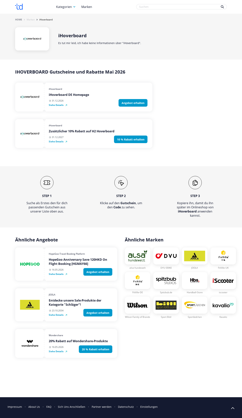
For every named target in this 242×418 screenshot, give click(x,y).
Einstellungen (149, 407)
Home (18, 19)
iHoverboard (46, 19)
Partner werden (102, 407)
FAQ (48, 407)
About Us (34, 407)
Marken (86, 7)
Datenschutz (126, 407)
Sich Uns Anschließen (71, 407)
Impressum (15, 407)
